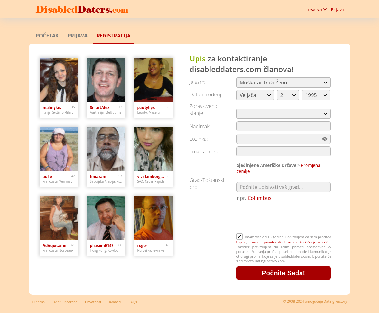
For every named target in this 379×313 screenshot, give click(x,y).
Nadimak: (200, 126)
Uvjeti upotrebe (65, 301)
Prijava (337, 9)
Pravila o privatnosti (265, 242)
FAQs (133, 301)
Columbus (260, 198)
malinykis (52, 107)
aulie (47, 176)
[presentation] (284, 218)
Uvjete (241, 242)
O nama (38, 301)
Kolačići (115, 301)
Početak (47, 35)
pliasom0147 (102, 245)
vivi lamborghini (151, 176)
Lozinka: (199, 138)
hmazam (98, 176)
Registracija (113, 35)
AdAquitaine (54, 245)
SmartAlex (100, 107)
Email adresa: (205, 151)
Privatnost (93, 301)
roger (142, 245)
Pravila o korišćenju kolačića (307, 242)
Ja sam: (197, 81)
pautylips (146, 107)
